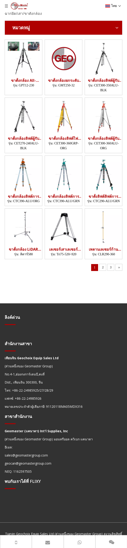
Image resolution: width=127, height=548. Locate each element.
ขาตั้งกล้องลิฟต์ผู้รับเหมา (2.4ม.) (23, 138)
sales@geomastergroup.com (26, 455)
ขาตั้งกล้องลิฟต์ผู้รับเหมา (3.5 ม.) (103, 80)
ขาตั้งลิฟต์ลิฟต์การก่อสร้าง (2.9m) (103, 196)
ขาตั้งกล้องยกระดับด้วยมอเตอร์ (63, 80)
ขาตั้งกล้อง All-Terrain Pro (23, 80)
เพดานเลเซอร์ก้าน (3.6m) (103, 249)
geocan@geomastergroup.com (28, 463)
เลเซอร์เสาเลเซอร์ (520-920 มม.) (63, 249)
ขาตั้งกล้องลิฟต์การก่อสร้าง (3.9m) (23, 196)
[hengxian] (10, 324)
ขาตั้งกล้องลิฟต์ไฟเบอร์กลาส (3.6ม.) (63, 138)
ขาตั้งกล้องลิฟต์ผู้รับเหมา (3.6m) (103, 138)
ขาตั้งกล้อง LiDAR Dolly (23, 249)
